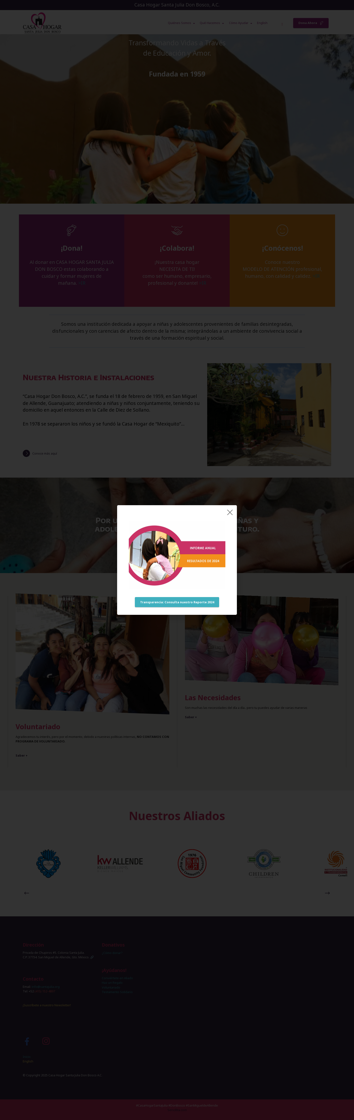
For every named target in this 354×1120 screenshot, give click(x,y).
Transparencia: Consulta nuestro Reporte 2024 (177, 602)
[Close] (230, 512)
